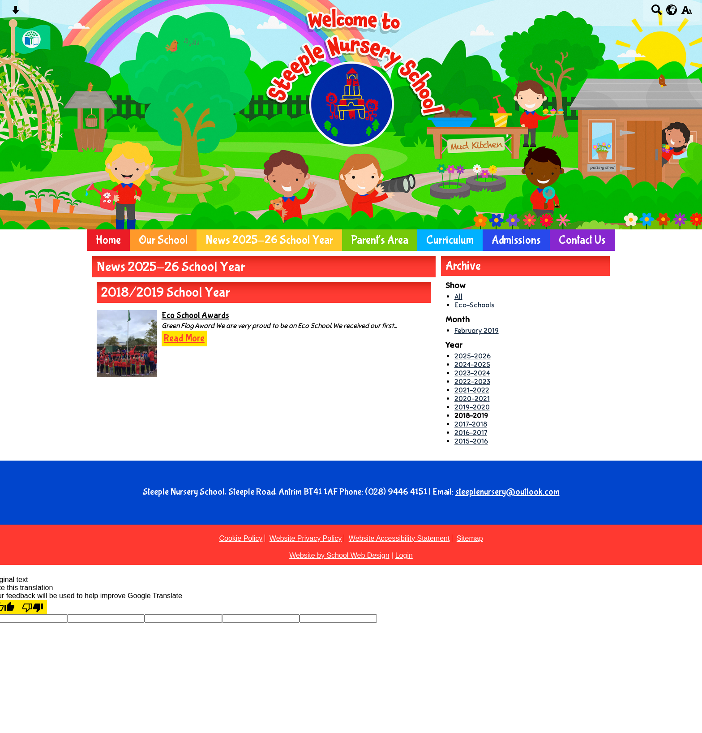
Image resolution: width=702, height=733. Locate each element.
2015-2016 (471, 441)
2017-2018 (470, 424)
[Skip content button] (15, 13)
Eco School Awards (195, 315)
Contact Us (582, 240)
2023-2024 (472, 373)
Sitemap (470, 538)
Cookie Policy (240, 538)
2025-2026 (472, 356)
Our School (163, 240)
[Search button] (656, 13)
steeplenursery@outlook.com (507, 492)
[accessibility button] (686, 13)
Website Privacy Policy (306, 538)
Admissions (516, 240)
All (458, 296)
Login (404, 555)
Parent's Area (379, 240)
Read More (184, 338)
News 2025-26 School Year (269, 240)
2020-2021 (472, 398)
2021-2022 (471, 390)
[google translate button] (671, 9)
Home (108, 240)
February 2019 (476, 330)
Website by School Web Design (339, 555)
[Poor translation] (32, 607)
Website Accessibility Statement (399, 538)
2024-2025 (472, 364)
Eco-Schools (474, 305)
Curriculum (450, 240)
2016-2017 (470, 432)
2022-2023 (472, 381)
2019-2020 (472, 407)
